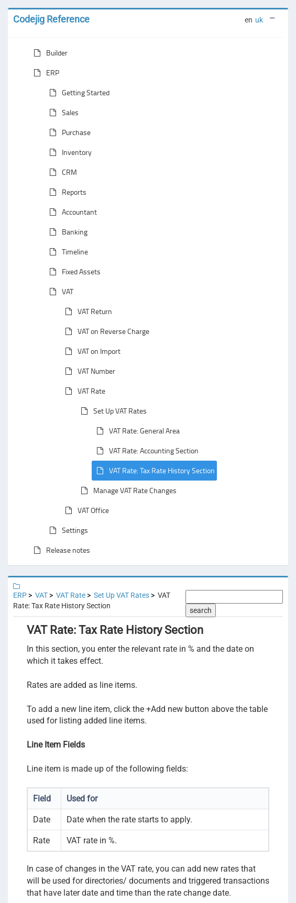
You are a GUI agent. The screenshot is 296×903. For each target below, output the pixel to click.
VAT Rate (83, 391)
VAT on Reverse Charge (105, 331)
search (201, 610)
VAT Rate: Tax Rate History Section (153, 470)
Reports (65, 192)
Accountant (71, 212)
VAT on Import (90, 351)
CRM (61, 172)
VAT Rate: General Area (136, 431)
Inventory (68, 152)
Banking (66, 232)
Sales (62, 112)
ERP (44, 73)
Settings (66, 530)
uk (259, 20)
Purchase (68, 132)
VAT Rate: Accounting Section (145, 451)
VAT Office (85, 510)
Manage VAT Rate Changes (126, 490)
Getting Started (77, 93)
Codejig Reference (51, 19)
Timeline (66, 252)
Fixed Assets (73, 272)
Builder (48, 53)
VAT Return (86, 311)
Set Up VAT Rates (111, 411)
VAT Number (88, 371)
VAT (59, 291)
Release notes (59, 550)
